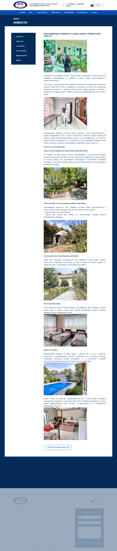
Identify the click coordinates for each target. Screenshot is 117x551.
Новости (19, 36)
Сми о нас (20, 41)
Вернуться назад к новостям (57, 447)
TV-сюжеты (20, 46)
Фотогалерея (21, 51)
